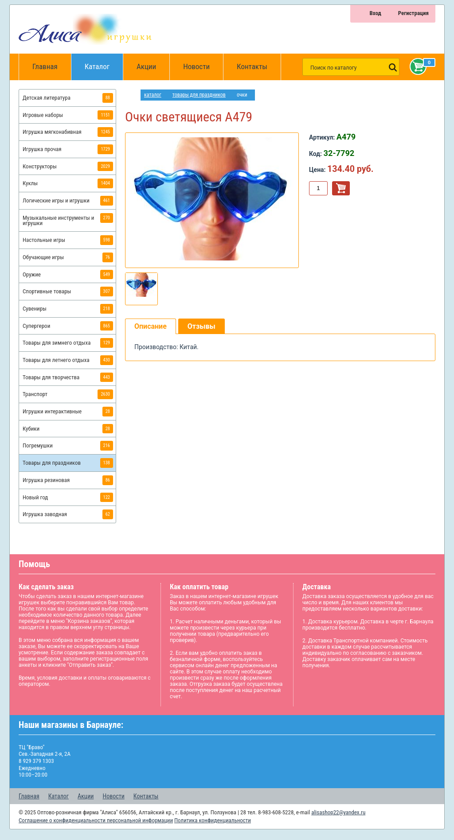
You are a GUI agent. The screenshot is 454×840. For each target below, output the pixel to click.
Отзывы (201, 326)
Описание (150, 326)
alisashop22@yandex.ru (338, 812)
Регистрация (413, 13)
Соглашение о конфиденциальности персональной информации (96, 820)
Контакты (252, 66)
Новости (196, 66)
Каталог (104, 62)
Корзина (416, 66)
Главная (47, 67)
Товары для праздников (199, 95)
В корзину (341, 188)
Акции (146, 66)
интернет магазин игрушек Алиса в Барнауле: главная (133, 95)
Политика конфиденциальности (212, 820)
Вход (375, 13)
